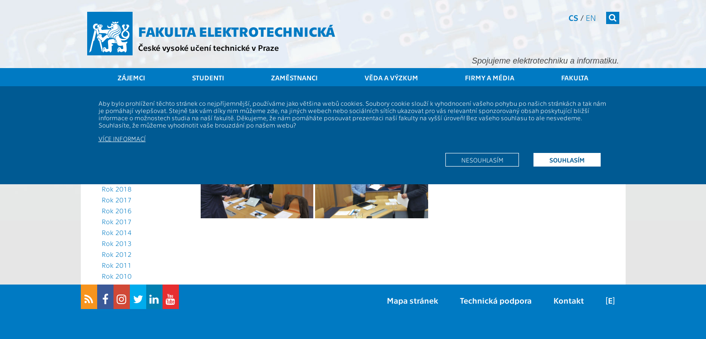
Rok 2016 (117, 210)
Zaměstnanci (294, 78)
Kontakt (568, 300)
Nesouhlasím (482, 159)
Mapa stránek (412, 300)
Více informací (122, 138)
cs (573, 17)
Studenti (208, 78)
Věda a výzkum (391, 78)
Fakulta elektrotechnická (236, 31)
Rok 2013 (117, 243)
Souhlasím (567, 159)
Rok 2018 (117, 189)
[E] (610, 300)
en (591, 17)
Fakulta (574, 78)
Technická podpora (496, 300)
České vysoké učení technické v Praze (208, 47)
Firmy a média (489, 78)
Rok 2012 (117, 254)
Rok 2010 (117, 276)
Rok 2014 (117, 232)
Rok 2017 (117, 200)
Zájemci (131, 78)
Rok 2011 (117, 265)
